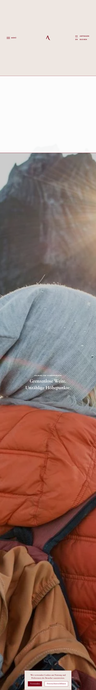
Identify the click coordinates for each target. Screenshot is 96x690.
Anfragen (84, 36)
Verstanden (35, 684)
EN (76, 39)
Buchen (83, 39)
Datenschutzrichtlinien (56, 684)
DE (76, 36)
